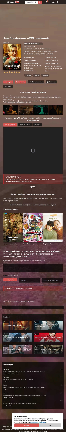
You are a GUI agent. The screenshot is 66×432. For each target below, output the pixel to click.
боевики (29, 75)
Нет (50, 425)
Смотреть (8, 82)
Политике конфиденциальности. (38, 422)
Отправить (10, 280)
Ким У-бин (52, 66)
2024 (32, 57)
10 (20, 72)
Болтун (5, 389)
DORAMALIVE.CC (6, 301)
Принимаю (26, 425)
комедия (37, 75)
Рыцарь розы (7, 381)
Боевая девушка (8, 405)
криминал (45, 75)
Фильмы (12, 301)
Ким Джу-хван (54, 63)
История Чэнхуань (8, 397)
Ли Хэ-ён (57, 69)
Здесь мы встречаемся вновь (11, 373)
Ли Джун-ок (51, 69)
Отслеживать (20, 82)
